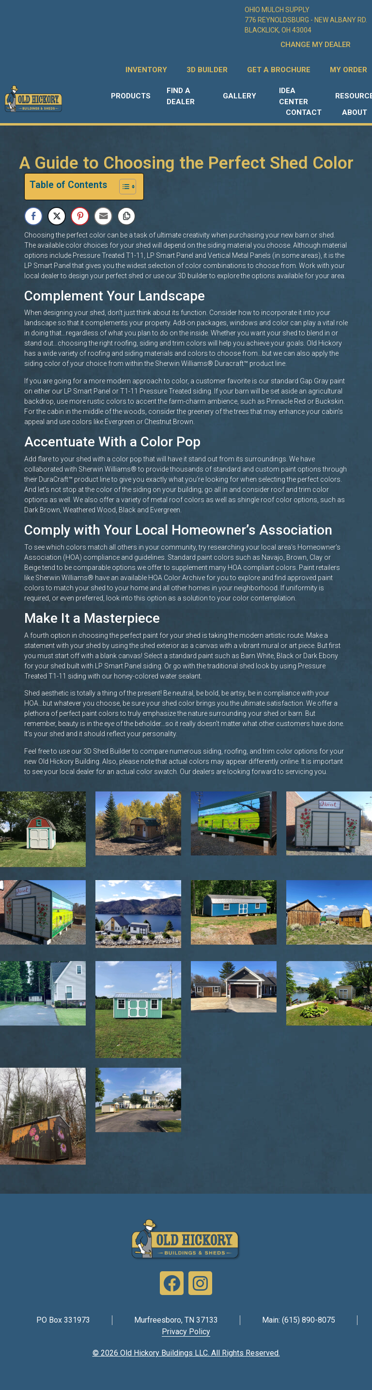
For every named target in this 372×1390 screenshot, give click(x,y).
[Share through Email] (103, 216)
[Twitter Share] (56, 216)
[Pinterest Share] (80, 216)
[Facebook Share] (33, 216)
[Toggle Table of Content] (123, 186)
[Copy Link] (126, 216)
